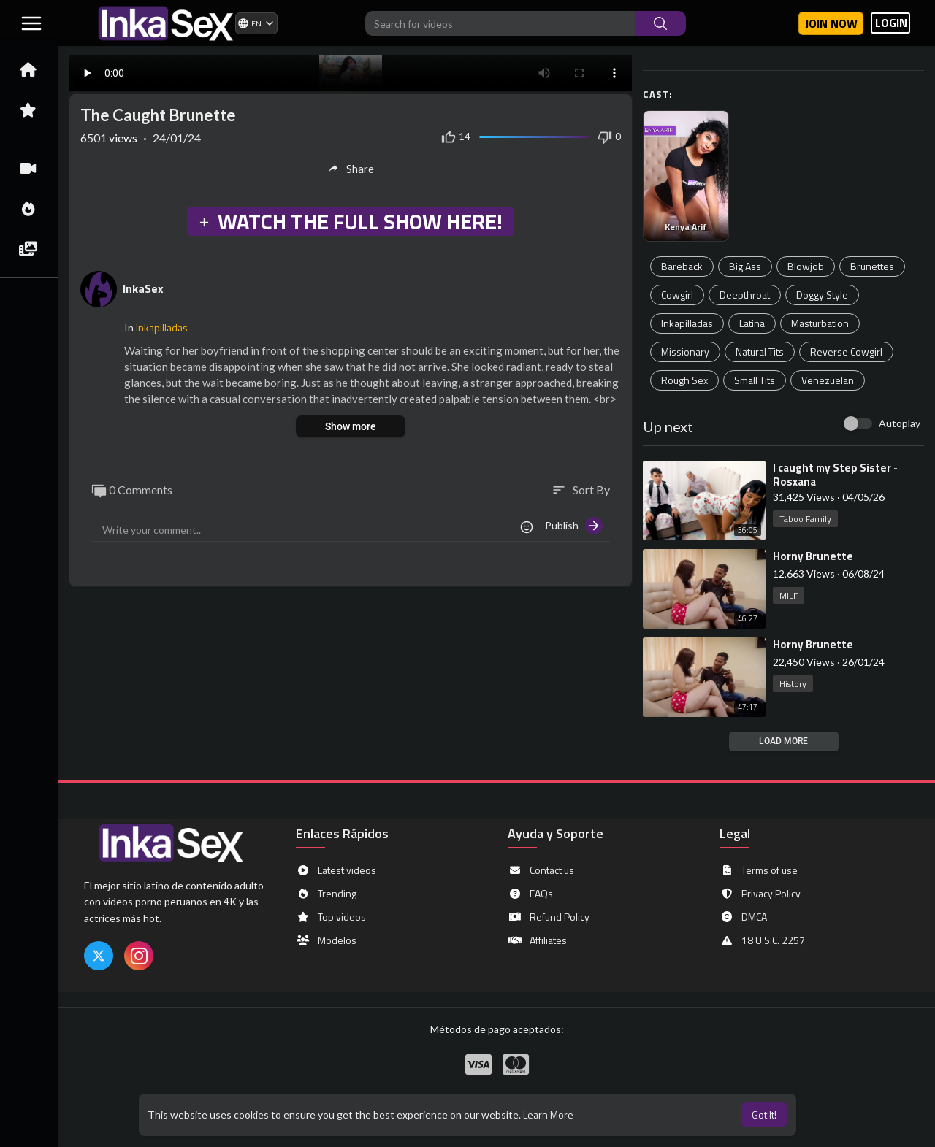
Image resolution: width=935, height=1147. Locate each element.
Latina (752, 323)
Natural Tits (760, 351)
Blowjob (805, 266)
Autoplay (899, 423)
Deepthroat (745, 294)
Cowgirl (677, 294)
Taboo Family (805, 519)
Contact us (541, 870)
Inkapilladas (687, 323)
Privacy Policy (760, 893)
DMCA (743, 917)
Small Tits (754, 380)
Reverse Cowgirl (846, 351)
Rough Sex (684, 380)
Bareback (682, 266)
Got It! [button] (764, 1114)
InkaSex (143, 288)
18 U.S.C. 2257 (762, 940)
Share (351, 168)
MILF (788, 595)
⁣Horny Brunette (813, 556)
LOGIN (891, 23)
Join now (831, 23)
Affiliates (537, 940)
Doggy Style (822, 294)
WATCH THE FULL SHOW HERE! (350, 221)
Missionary (685, 351)
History (792, 684)
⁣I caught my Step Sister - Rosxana (835, 474)
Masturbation (820, 323)
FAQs (530, 893)
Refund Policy (548, 917)
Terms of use (759, 870)
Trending (326, 893)
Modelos (326, 940)
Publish (574, 525)
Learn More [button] (548, 1114)
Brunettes (872, 266)
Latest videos (336, 870)
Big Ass (745, 266)
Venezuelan (827, 380)
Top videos (331, 917)
